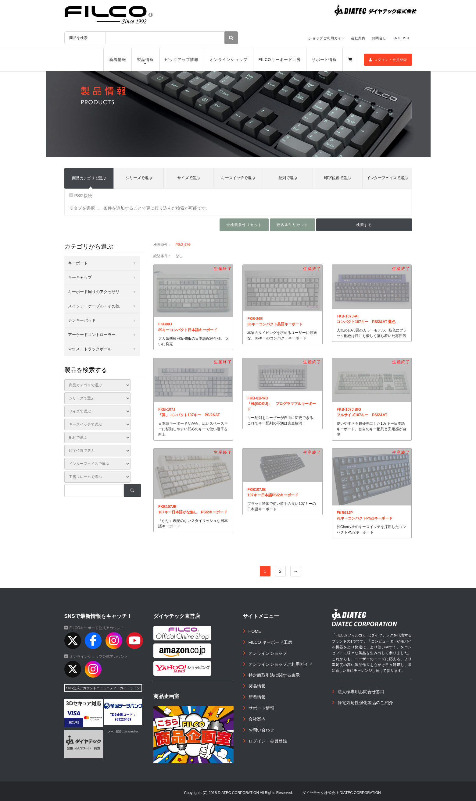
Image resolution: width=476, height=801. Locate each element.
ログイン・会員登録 (388, 60)
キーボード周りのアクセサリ (94, 291)
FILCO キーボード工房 (270, 642)
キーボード (78, 263)
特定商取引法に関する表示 (274, 675)
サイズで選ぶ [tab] (188, 177)
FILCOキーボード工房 (279, 60)
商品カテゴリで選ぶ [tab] (89, 178)
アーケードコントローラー (92, 334)
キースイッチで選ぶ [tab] (238, 177)
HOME (255, 631)
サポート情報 (324, 60)
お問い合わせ (261, 730)
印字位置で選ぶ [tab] (337, 177)
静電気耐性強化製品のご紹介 (365, 702)
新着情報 (117, 60)
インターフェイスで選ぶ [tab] (387, 177)
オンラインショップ (228, 60)
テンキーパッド (82, 320)
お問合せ (379, 38)
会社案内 (358, 38)
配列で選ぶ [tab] (287, 177)
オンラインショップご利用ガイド (281, 664)
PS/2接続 (80, 195)
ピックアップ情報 (182, 60)
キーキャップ (80, 277)
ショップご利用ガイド (327, 38)
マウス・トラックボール (90, 349)
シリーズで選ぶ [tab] (139, 177)
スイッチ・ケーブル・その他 (94, 306)
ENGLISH (400, 38)
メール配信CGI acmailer (123, 731)
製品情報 (145, 60)
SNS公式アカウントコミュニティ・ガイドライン (103, 688)
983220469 (123, 719)
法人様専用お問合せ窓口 (361, 691)
